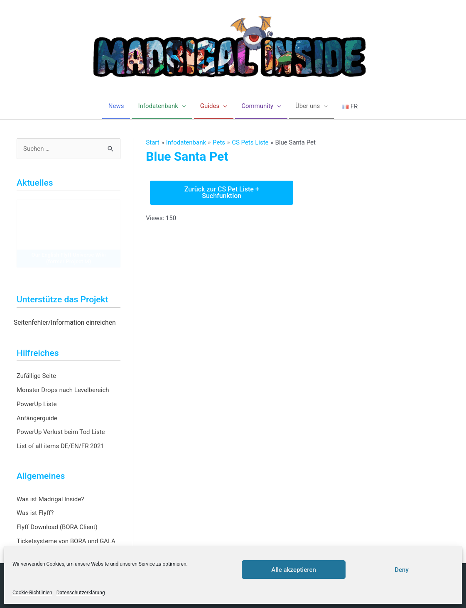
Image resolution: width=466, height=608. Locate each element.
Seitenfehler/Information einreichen (65, 322)
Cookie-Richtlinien (32, 593)
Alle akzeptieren (293, 570)
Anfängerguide (37, 418)
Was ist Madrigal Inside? (50, 499)
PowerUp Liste (36, 404)
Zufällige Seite (36, 376)
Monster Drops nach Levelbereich (63, 390)
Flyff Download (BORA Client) (57, 527)
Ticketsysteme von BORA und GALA (66, 541)
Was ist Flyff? (35, 513)
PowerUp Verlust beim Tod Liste (61, 432)
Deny (402, 570)
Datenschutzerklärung (80, 593)
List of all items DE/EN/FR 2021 (60, 446)
